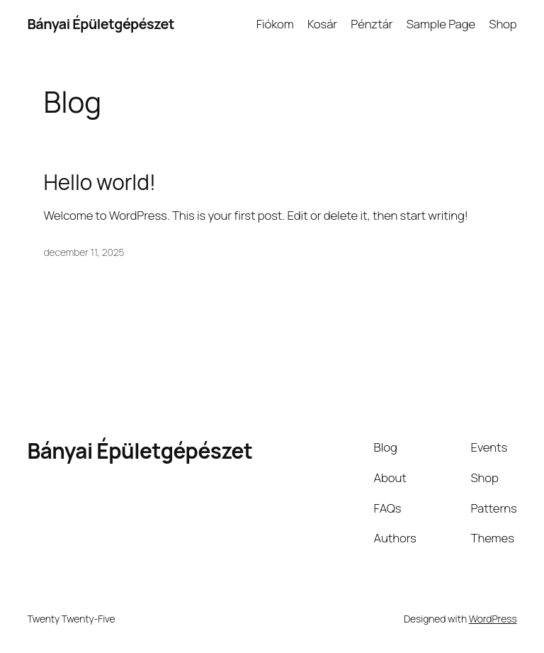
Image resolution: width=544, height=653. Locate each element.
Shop (502, 24)
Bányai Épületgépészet (100, 23)
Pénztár (371, 24)
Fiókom (275, 24)
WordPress (493, 618)
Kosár (322, 24)
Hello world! (100, 182)
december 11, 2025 (84, 252)
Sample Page (441, 24)
